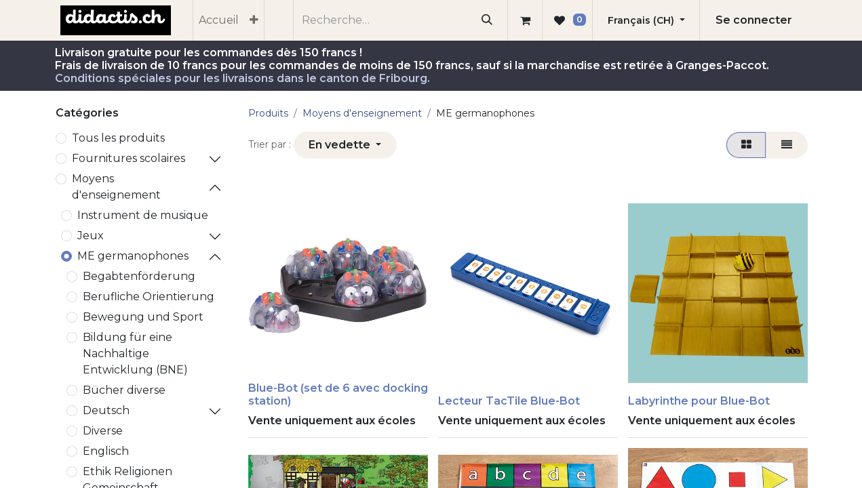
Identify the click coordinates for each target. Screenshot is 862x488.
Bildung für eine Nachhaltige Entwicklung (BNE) (135, 353)
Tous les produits (118, 137)
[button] (345, 145)
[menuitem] (218, 20)
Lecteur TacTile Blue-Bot (509, 400)
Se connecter (754, 20)
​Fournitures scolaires (128, 158)
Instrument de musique (142, 215)
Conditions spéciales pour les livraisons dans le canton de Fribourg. (242, 78)
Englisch (106, 451)
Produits (268, 113)
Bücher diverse (124, 390)
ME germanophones (133, 255)
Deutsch (106, 410)
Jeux (90, 235)
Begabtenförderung (139, 276)
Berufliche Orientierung (148, 296)
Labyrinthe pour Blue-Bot (699, 400)
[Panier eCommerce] (525, 20)
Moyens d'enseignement (116, 186)
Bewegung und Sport (143, 316)
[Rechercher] (486, 20)
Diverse (103, 430)
